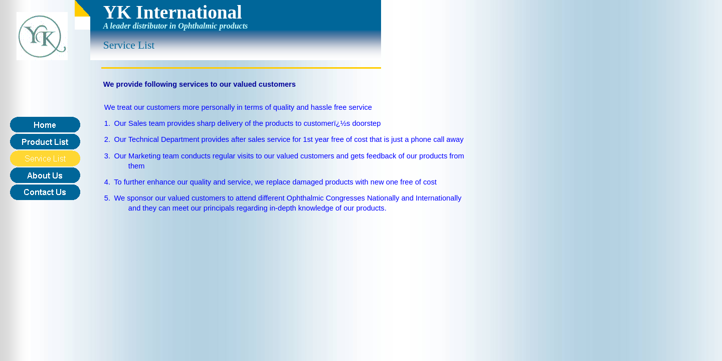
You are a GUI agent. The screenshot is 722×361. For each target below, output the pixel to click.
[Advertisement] (286, 242)
